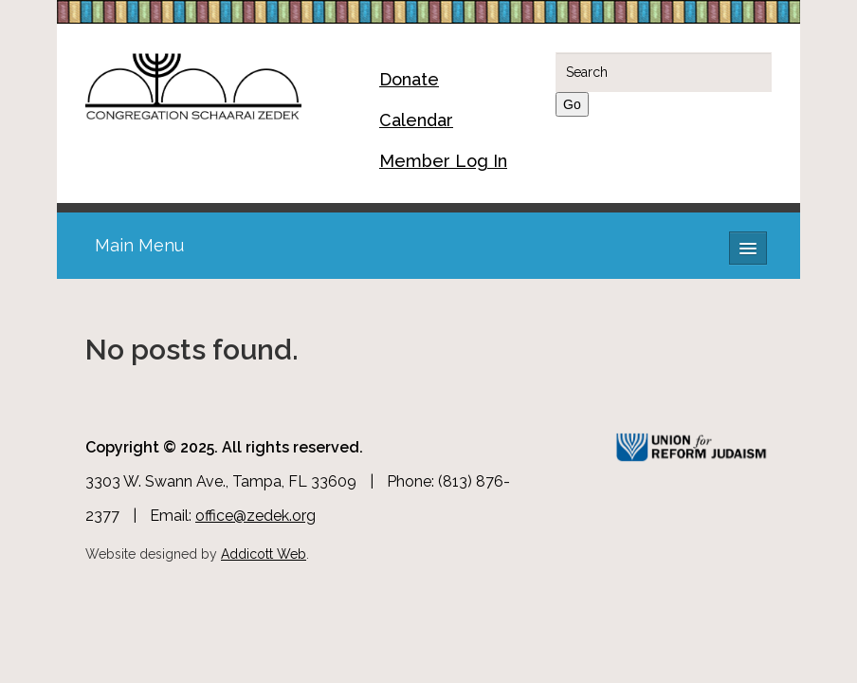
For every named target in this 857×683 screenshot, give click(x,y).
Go (572, 104)
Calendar (416, 120)
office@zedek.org (255, 516)
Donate (409, 79)
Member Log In (443, 161)
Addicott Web (263, 554)
